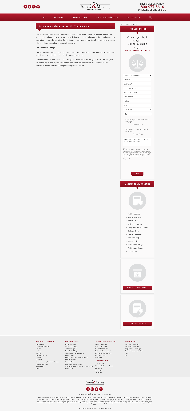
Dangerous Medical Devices (106, 17)
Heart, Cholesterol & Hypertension (76, 357)
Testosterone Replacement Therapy (47, 362)
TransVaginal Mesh (101, 346)
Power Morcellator (101, 344)
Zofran (38, 368)
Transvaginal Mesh (42, 364)
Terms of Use (95, 394)
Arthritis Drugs (133, 221)
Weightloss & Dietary (135, 248)
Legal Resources (133, 17)
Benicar (38, 349)
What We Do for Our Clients (104, 366)
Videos (127, 353)
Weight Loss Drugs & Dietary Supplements (79, 366)
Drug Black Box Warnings (137, 288)
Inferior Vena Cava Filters (103, 353)
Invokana (38, 351)
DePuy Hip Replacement (103, 351)
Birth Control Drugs (135, 224)
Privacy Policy (106, 394)
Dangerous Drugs (79, 17)
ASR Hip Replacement (43, 346)
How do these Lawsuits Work (134, 351)
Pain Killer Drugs (70, 360)
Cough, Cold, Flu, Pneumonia (138, 227)
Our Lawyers (99, 368)
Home (42, 17)
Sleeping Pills (133, 241)
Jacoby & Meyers (84, 394)
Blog (126, 355)
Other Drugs (132, 251)
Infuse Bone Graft (101, 355)
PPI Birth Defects (41, 355)
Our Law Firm (58, 17)
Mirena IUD (98, 357)
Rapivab (38, 357)
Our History (99, 370)
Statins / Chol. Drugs (135, 244)
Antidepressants (134, 214)
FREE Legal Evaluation (132, 344)
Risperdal (39, 360)
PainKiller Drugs (133, 238)
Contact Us (98, 372)
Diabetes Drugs (133, 231)
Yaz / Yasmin (40, 366)
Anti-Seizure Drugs (135, 217)
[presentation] (137, 164)
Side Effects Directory (137, 324)
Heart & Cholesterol (135, 234)
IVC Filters (39, 353)
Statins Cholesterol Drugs (73, 364)
